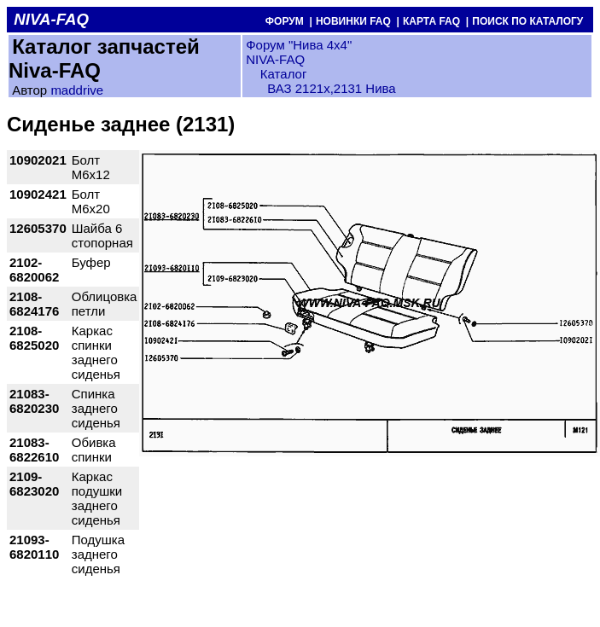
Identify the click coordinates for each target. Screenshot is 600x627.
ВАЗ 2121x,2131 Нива (331, 88)
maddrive (76, 90)
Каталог (282, 74)
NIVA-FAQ (275, 59)
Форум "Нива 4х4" (299, 45)
